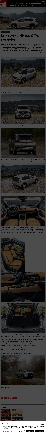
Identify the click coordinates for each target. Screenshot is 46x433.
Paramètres (20, 431)
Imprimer (11, 431)
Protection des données (5, 431)
